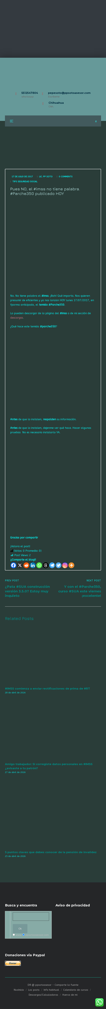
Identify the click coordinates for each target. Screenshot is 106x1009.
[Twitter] (58, 565)
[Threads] (46, 565)
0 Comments (65, 176)
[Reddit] (26, 565)
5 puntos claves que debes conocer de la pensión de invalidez (51, 852)
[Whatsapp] (39, 565)
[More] (71, 565)
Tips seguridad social (24, 181)
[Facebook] (13, 565)
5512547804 (29, 93)
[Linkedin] (33, 565)
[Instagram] (65, 565)
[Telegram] (52, 565)
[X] (20, 565)
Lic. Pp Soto (46, 176)
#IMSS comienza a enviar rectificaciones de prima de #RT (47, 688)
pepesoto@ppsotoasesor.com (69, 93)
